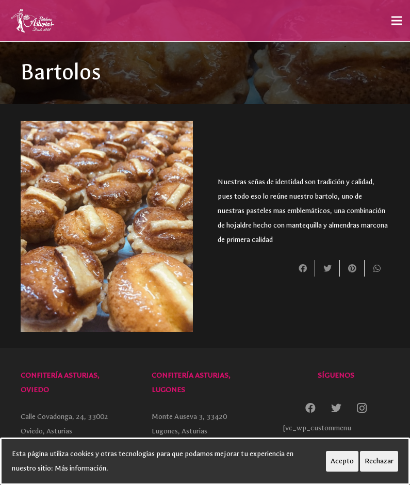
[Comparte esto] (302, 268)
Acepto (342, 461)
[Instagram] (362, 408)
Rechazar (379, 461)
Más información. (81, 468)
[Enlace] (32, 21)
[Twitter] (336, 408)
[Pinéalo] (352, 268)
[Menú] (396, 21)
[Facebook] (310, 408)
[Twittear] (327, 268)
